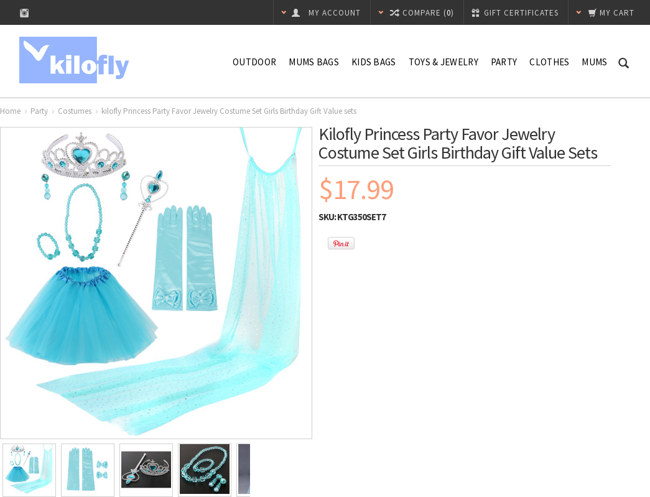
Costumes (74, 111)
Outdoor (254, 62)
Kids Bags (373, 62)
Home (10, 111)
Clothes (549, 62)
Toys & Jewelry (443, 62)
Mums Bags (314, 62)
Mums (594, 62)
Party (504, 62)
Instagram (24, 12)
